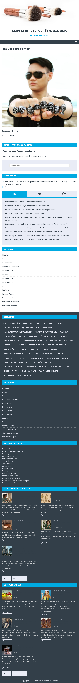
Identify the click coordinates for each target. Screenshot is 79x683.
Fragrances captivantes (32, 341)
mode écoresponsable (45, 354)
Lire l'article (7, 516)
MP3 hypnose (7, 471)
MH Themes (54, 681)
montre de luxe (63, 354)
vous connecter (17, 156)
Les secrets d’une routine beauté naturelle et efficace (25, 202)
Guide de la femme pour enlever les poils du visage (25, 622)
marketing (35, 349)
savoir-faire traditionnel (36, 367)
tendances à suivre (28, 371)
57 (19, 578)
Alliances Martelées (11, 323)
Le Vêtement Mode (36, 345)
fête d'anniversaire (53, 341)
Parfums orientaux (35, 358)
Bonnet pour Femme (44, 328)
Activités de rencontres (10, 473)
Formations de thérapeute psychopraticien (17, 481)
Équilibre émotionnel (12, 375)
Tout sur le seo (7, 461)
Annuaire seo (7, 463)
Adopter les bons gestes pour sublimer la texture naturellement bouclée (32, 239)
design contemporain (28, 336)
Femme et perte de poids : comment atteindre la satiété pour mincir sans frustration (37, 236)
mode (31, 354)
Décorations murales (48, 336)
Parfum (21, 358)
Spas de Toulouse (10, 371)
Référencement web (9, 459)
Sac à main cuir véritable (13, 367)
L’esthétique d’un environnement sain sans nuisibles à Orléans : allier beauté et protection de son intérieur (25, 552)
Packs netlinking (8, 456)
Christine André (7, 468)
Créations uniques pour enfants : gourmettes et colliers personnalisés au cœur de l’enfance (39, 228)
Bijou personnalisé (11, 328)
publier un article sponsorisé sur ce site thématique (36, 181)
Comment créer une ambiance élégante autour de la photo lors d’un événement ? (36, 224)
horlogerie (68, 341)
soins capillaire (56, 367)
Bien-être (5, 255)
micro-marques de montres (14, 354)
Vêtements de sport (9, 306)
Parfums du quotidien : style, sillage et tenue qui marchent (27, 206)
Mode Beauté (7, 270)
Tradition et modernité (48, 371)
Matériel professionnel (10, 267)
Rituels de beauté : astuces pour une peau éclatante (24, 213)
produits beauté (52, 358)
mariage (24, 349)
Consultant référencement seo (13, 451)
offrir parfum (9, 358)
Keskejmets (22, 345)
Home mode (7, 263)
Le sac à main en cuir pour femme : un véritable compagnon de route (31, 209)
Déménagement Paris (10, 454)
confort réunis (9, 336)
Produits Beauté (8, 294)
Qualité (65, 358)
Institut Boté (8, 345)
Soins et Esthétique (9, 298)
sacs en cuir (49, 362)
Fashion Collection (11, 341)
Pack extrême (7, 449)
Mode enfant (7, 274)
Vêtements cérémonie (10, 302)
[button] (75, 42)
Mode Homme (7, 282)
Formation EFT (7, 466)
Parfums (5, 290)
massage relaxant (50, 349)
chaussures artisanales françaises (17, 332)
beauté (61, 323)
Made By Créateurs (10, 349)
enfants (64, 336)
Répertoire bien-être (9, 483)
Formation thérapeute (10, 476)
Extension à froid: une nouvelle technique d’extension (64, 622)
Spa (67, 367)
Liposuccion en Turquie (56, 345)
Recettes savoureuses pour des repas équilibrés (22, 362)
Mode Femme (7, 278)
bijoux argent (27, 328)
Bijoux (4, 259)
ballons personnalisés (45, 323)
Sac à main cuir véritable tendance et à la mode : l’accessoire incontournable (34, 232)
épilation (28, 375)
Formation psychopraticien (11, 478)
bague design (28, 323)
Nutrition (5, 286)
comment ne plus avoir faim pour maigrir (51, 332)
